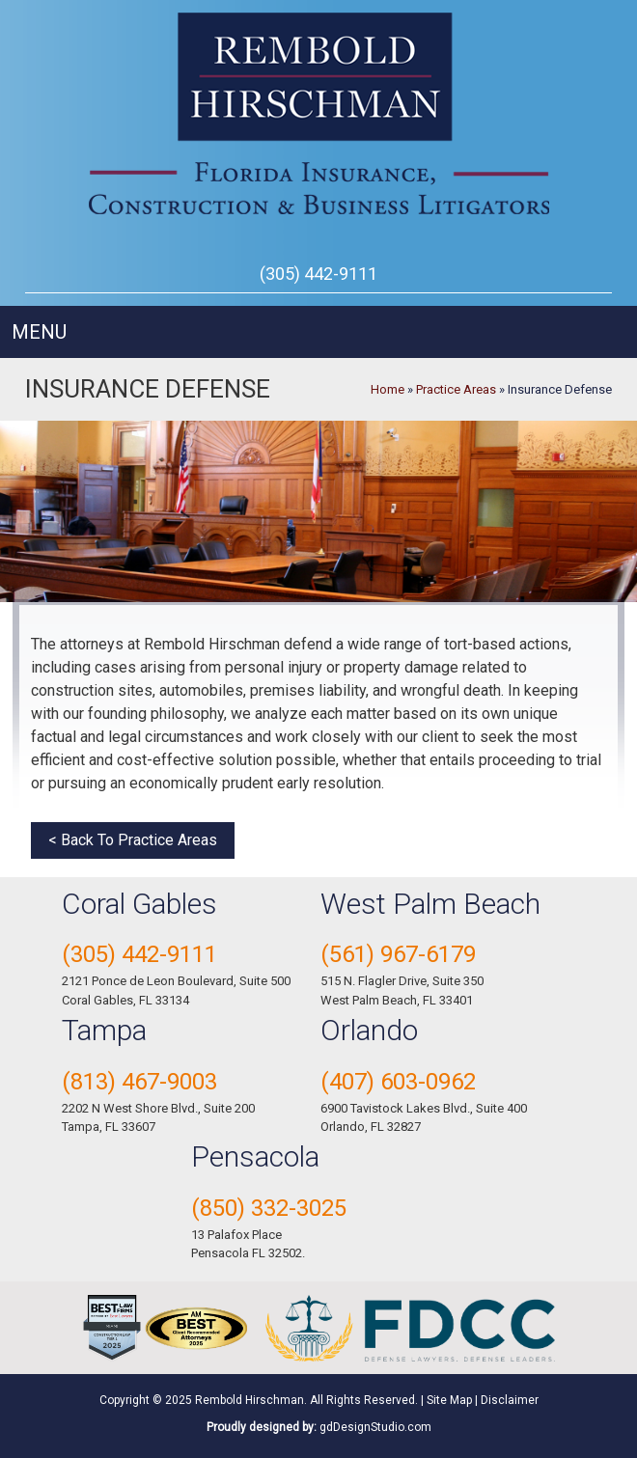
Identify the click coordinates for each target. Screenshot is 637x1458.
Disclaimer (510, 1400)
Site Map (449, 1400)
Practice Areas (456, 389)
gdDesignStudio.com (375, 1427)
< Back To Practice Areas (132, 840)
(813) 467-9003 (139, 1081)
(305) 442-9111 (318, 273)
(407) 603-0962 (398, 1081)
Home (387, 389)
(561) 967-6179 (398, 954)
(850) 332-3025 (268, 1208)
